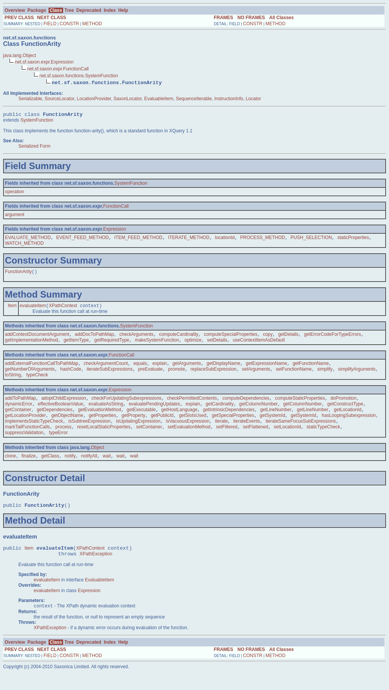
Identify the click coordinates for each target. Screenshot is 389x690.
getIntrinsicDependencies (229, 419)
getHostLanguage (179, 419)
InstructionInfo (228, 98)
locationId (224, 239)
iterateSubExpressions (110, 375)
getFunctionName (311, 369)
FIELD (50, 23)
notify (70, 469)
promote (176, 375)
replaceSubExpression (213, 375)
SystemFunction (36, 121)
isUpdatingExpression (138, 432)
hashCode (70, 375)
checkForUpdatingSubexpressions (126, 406)
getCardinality (220, 412)
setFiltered (227, 438)
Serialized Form (34, 147)
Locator (253, 98)
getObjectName (67, 425)
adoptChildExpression (63, 406)
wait (107, 469)
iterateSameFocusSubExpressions (300, 432)
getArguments (187, 369)
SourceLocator (59, 98)
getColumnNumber (258, 412)
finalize (28, 469)
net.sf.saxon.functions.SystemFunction (78, 75)
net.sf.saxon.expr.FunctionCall (58, 69)
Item (12, 309)
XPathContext (63, 309)
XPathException (96, 570)
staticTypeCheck (323, 438)
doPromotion (343, 406)
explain (159, 369)
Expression (114, 230)
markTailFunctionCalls (27, 438)
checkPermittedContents (192, 406)
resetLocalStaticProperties (103, 438)
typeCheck (37, 382)
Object (97, 460)
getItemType (76, 345)
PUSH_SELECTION (311, 239)
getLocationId (347, 419)
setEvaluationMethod (189, 438)
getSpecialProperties (233, 425)
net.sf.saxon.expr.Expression (44, 62)
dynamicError (18, 412)
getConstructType (345, 412)
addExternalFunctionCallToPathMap (41, 369)
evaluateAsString (105, 412)
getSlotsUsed (192, 425)
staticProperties (353, 239)
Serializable (30, 98)
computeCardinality (179, 338)
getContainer (18, 419)
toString (13, 382)
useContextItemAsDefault (259, 345)
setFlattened (255, 438)
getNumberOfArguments (30, 375)
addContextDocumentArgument (37, 338)
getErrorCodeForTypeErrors (332, 338)
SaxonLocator (128, 98)
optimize (193, 345)
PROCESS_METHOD (262, 239)
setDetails (217, 345)
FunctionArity (18, 274)
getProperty (133, 425)
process (63, 438)
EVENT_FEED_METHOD (82, 239)
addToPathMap (20, 406)
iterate (221, 432)
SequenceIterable (194, 98)
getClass (50, 469)
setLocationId (287, 438)
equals (140, 369)
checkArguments (136, 338)
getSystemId (272, 425)
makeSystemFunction (157, 345)
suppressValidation (24, 445)
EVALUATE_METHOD (28, 239)
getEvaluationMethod (99, 419)
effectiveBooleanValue (60, 412)
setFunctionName (294, 375)
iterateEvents (246, 432)
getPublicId (162, 425)
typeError (58, 445)
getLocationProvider (25, 425)
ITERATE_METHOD (188, 239)
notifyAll (89, 469)
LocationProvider (94, 98)
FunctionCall (116, 207)
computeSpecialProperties (230, 338)
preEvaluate (150, 375)
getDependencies (54, 419)
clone (10, 469)
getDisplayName (223, 369)
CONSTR (69, 23)
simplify (324, 375)
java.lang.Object (19, 55)
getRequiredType (111, 345)
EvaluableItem (158, 98)
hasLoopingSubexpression (349, 425)
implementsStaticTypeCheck (34, 432)
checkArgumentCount (106, 369)
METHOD (92, 23)
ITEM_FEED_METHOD (138, 239)
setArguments (256, 375)
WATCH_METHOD (24, 245)
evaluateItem (33, 309)
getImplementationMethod (31, 345)
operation (14, 192)
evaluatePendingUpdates (154, 412)
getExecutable (141, 419)
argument (14, 215)
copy (267, 338)
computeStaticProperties (300, 406)
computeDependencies (246, 406)
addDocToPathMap (94, 338)
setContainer (149, 438)
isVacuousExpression (188, 432)
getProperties (102, 425)
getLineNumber (275, 419)
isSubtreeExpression (89, 432)
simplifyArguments (357, 375)
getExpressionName (266, 369)
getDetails (288, 338)
